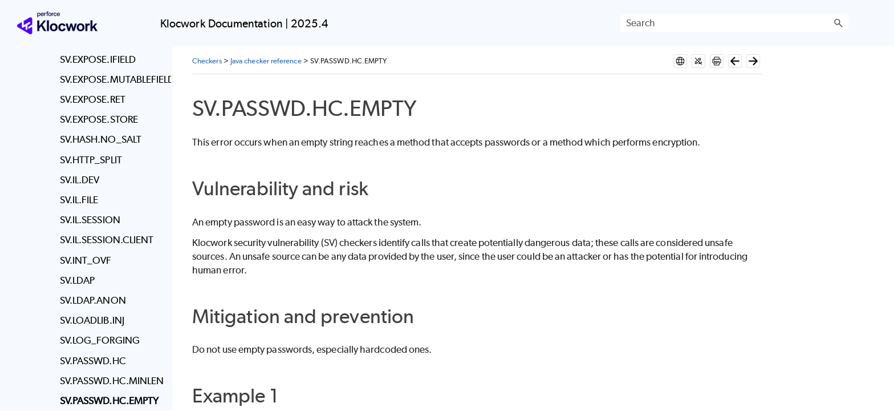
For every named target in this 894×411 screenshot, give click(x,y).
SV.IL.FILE (79, 200)
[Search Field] (734, 23)
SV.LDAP (77, 280)
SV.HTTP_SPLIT (91, 160)
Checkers (207, 61)
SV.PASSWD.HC (93, 360)
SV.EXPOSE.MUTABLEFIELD (112, 79)
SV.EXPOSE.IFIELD (98, 59)
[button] (838, 23)
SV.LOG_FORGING (100, 340)
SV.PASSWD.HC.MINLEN (112, 380)
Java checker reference (266, 61)
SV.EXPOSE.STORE (99, 119)
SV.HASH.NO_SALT (100, 139)
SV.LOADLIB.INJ (92, 320)
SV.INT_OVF (86, 260)
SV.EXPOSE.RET (92, 99)
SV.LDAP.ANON (93, 300)
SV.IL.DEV (80, 180)
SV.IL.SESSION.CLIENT (107, 239)
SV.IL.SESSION (90, 219)
